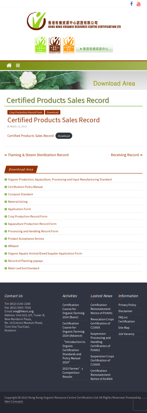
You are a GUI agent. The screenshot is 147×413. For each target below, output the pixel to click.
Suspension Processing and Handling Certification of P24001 (101, 342)
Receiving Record (127, 154)
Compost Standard (20, 194)
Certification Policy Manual (25, 187)
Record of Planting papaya (25, 261)
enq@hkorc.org (23, 311)
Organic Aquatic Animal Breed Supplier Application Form (45, 253)
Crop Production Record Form (25, 112)
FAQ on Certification (126, 319)
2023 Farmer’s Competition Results (72, 372)
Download (52, 112)
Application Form (19, 209)
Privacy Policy (127, 305)
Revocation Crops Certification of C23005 (102, 323)
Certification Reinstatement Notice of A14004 (102, 375)
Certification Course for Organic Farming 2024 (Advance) (73, 329)
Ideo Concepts (13, 401)
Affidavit (13, 246)
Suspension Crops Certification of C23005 (102, 360)
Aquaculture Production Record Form (32, 224)
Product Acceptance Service (26, 238)
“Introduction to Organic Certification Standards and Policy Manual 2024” (73, 352)
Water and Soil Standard (23, 268)
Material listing (18, 201)
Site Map (123, 327)
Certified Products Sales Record (30, 135)
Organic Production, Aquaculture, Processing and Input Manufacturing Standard (60, 179)
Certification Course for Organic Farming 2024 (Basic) (73, 311)
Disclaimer (125, 311)
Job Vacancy (126, 334)
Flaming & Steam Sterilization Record (36, 154)
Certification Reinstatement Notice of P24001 (102, 309)
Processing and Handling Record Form (33, 231)
